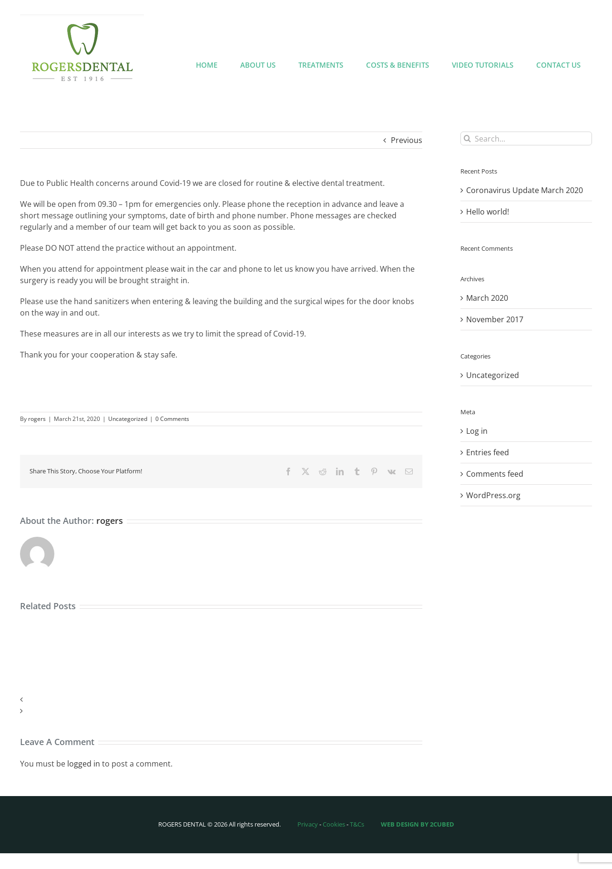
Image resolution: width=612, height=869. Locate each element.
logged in (83, 763)
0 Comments (172, 419)
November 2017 (494, 319)
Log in (477, 431)
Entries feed (487, 452)
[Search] (467, 138)
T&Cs (357, 824)
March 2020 (487, 298)
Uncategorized (127, 419)
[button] (221, 699)
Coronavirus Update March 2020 (524, 190)
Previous (406, 140)
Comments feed (494, 474)
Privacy (307, 824)
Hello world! (487, 211)
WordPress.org (493, 495)
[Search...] (526, 138)
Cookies (334, 824)
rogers (37, 419)
